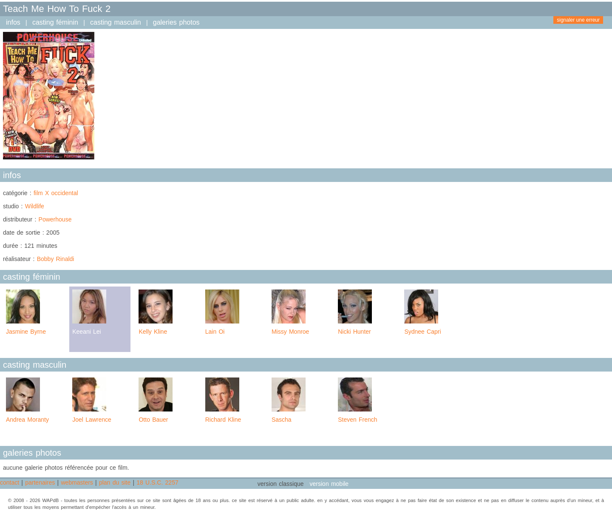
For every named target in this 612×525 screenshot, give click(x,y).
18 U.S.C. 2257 (157, 482)
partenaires (40, 482)
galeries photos (176, 22)
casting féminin (55, 22)
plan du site (114, 482)
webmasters (77, 482)
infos (13, 22)
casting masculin (115, 22)
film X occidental (56, 193)
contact (9, 482)
